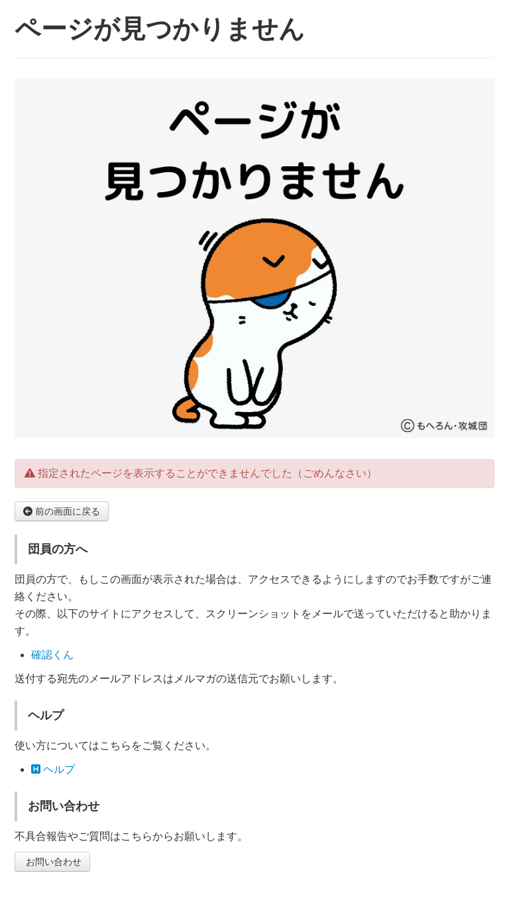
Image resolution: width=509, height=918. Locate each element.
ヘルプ (53, 769)
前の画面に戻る (61, 511)
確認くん (52, 654)
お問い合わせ (52, 861)
